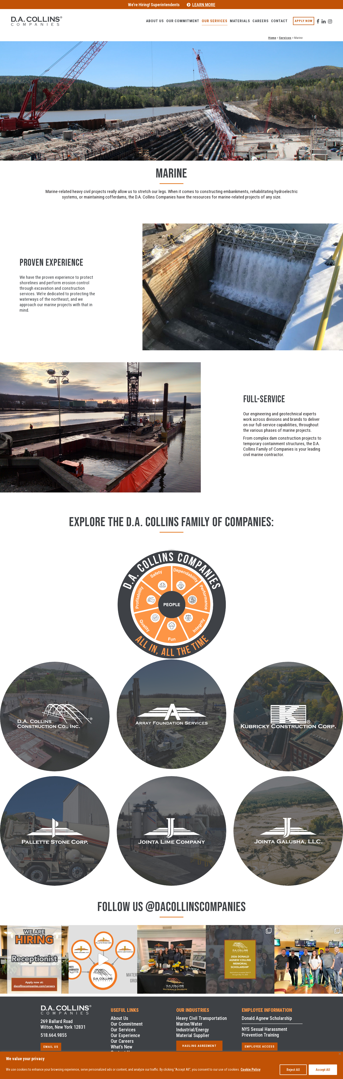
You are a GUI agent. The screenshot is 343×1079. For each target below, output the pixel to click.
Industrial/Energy (192, 1030)
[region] (171, 1065)
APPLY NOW (297, 21)
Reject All (293, 1070)
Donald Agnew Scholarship (267, 1018)
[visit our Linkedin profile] (317, 18)
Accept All (323, 1070)
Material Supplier (192, 1035)
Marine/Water (189, 1024)
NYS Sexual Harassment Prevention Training (264, 1032)
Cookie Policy (250, 1069)
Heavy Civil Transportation (201, 1018)
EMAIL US (50, 1046)
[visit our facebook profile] (311, 18)
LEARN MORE (203, 4)
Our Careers (122, 1041)
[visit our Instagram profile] (324, 18)
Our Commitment (127, 1024)
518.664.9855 (53, 1035)
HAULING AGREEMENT (199, 1046)
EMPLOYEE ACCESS (260, 1046)
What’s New (121, 1047)
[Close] (340, 1054)
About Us (119, 1018)
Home (272, 38)
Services (285, 38)
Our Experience (125, 1035)
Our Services (123, 1030)
